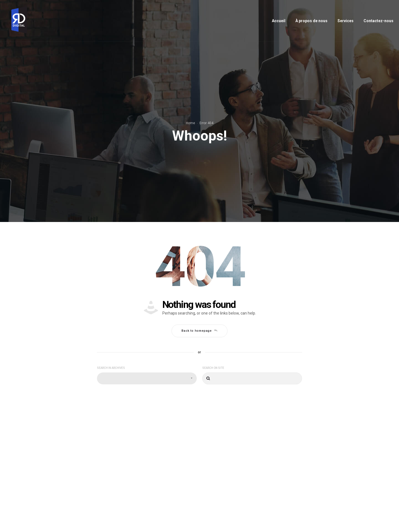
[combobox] (147, 378)
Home (190, 123)
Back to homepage (199, 331)
